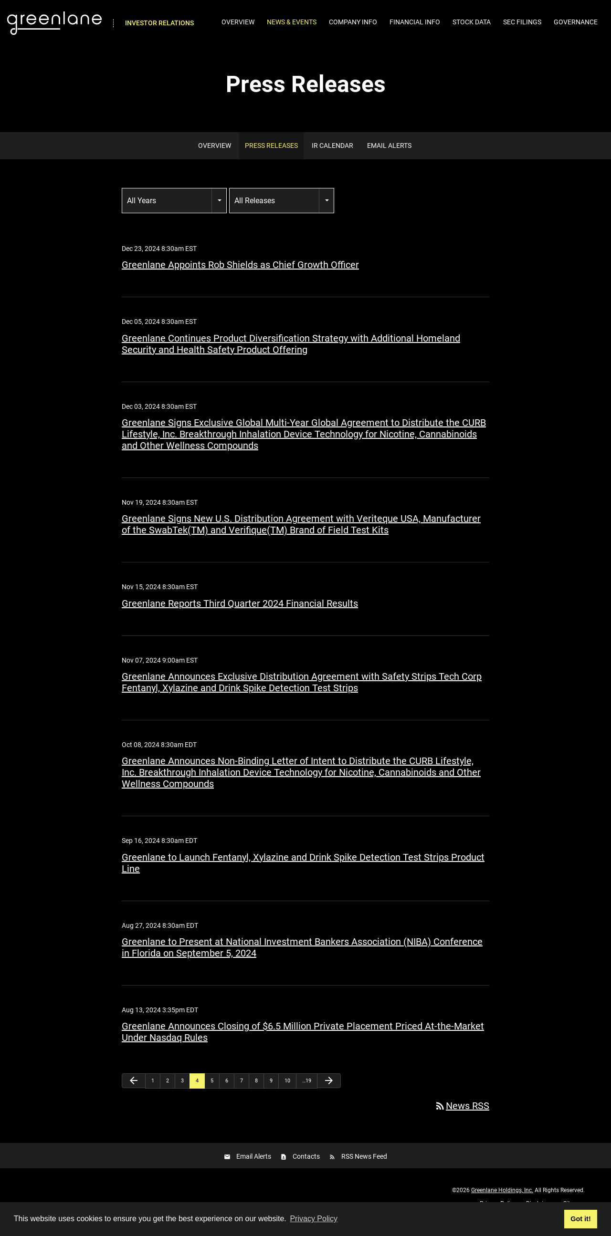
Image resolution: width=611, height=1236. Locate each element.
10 (287, 1091)
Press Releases (271, 156)
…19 (306, 1091)
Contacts (306, 1166)
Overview (237, 22)
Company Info (353, 22)
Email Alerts (389, 156)
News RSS (461, 1116)
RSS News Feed (364, 1166)
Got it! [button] (580, 1219)
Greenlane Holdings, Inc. (502, 1200)
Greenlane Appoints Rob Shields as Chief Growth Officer (240, 275)
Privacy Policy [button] (313, 1219)
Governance (576, 22)
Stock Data (472, 22)
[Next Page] (329, 1091)
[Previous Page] (134, 1091)
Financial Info (415, 22)
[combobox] (174, 211)
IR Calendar (332, 156)
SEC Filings (522, 22)
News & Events (291, 22)
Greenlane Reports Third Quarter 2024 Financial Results (240, 614)
